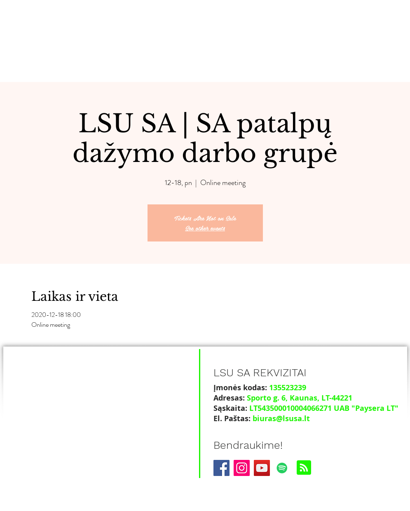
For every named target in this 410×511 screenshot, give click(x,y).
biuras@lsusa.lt (281, 418)
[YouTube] (262, 468)
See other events (205, 228)
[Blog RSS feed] (304, 468)
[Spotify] (282, 468)
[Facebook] (221, 468)
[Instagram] (242, 468)
